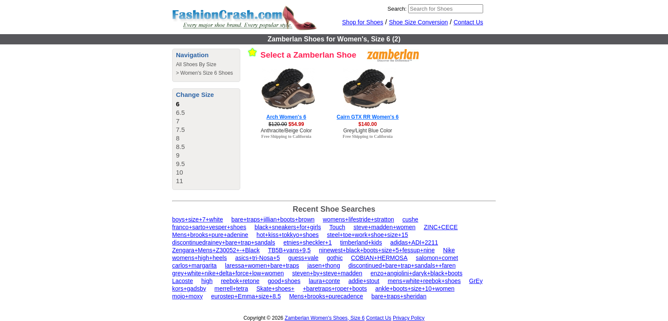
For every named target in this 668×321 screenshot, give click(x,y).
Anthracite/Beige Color (286, 131)
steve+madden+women (385, 227)
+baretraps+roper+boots (335, 288)
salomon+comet (437, 257)
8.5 (180, 146)
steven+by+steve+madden (327, 273)
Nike (449, 250)
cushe (410, 219)
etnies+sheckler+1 (307, 242)
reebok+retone (240, 280)
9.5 (180, 163)
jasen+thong (324, 265)
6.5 (180, 112)
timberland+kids (361, 242)
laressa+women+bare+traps (262, 265)
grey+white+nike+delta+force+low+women (228, 273)
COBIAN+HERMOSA (379, 257)
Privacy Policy (409, 318)
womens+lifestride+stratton (358, 219)
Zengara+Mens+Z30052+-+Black (215, 250)
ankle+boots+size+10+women (415, 288)
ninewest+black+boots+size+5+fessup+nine (377, 250)
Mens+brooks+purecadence (326, 296)
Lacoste (182, 280)
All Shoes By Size (196, 64)
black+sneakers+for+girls (287, 227)
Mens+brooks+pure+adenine (210, 234)
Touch (337, 227)
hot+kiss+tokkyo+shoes (287, 234)
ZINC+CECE (441, 227)
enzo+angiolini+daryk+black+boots (417, 273)
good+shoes (284, 280)
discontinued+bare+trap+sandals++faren (402, 265)
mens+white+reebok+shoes (424, 280)
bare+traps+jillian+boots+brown (272, 219)
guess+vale (303, 257)
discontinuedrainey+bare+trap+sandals (223, 242)
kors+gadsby (189, 288)
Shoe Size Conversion (418, 22)
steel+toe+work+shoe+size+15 (367, 234)
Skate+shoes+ (275, 288)
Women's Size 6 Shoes (206, 73)
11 (179, 180)
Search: (397, 9)
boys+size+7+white (197, 219)
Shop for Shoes (362, 22)
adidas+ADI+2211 (414, 242)
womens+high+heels (199, 257)
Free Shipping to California (286, 136)
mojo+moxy (187, 296)
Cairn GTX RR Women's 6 (367, 117)
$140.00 (367, 124)
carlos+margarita (194, 265)
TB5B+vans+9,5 (289, 250)
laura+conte (324, 280)
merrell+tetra (231, 288)
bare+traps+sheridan (398, 296)
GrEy (476, 280)
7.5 (180, 129)
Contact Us (468, 22)
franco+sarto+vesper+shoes (209, 227)
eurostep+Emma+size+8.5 (246, 296)
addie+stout (364, 280)
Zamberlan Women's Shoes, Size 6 (325, 318)
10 (179, 172)
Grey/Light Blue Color (367, 131)
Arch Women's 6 (286, 117)
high (207, 280)
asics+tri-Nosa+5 (257, 257)
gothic (335, 257)
